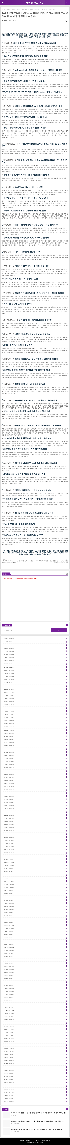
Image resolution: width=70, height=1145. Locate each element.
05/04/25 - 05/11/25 (35, 796)
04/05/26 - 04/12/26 (35, 645)
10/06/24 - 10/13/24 (35, 890)
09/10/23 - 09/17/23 (35, 1067)
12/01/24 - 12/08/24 (35, 865)
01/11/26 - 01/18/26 (35, 683)
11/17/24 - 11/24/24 (35, 872)
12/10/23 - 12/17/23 (35, 1026)
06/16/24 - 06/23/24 (35, 941)
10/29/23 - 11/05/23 (35, 1045)
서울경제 (38, 37)
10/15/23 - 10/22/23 (35, 1051)
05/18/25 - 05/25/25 (35, 790)
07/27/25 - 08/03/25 (35, 758)
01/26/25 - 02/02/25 (35, 840)
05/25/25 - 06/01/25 (35, 787)
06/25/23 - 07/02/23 (35, 1101)
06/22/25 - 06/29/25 (35, 774)
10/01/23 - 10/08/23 (35, 1057)
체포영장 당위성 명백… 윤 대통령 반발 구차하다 (23, 534)
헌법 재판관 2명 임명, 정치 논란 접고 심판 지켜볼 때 (25, 127)
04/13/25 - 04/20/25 (35, 805)
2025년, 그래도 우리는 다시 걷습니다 (30, 187)
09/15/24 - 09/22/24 (35, 900)
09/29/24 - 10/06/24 (35, 894)
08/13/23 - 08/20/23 (35, 1079)
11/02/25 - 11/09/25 (35, 714)
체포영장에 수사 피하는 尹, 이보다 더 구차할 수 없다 (25, 197)
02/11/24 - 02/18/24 (35, 998)
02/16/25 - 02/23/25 (35, 831)
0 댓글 (66, 574)
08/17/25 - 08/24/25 (35, 749)
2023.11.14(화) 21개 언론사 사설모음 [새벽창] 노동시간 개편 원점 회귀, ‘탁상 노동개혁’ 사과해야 (36, 1129)
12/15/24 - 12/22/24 (35, 859)
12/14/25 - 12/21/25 (35, 695)
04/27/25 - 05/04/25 (35, 799)
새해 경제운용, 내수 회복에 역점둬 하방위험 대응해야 (26, 174)
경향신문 (10, 35)
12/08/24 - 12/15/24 (35, 862)
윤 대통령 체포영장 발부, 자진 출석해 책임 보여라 (36, 400)
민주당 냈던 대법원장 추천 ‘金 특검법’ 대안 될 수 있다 (26, 117)
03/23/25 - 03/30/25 (35, 815)
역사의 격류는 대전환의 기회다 (28, 251)
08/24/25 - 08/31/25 (35, 746)
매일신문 (38, 35)
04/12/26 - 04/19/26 (35, 642)
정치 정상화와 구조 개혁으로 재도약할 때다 (33, 490)
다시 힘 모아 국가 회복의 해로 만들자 (19, 524)
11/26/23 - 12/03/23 (35, 1032)
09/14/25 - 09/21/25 (35, 736)
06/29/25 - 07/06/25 (35, 771)
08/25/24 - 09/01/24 (35, 909)
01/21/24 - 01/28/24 (35, 1007)
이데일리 (54, 35)
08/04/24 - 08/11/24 (35, 919)
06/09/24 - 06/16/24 (35, 944)
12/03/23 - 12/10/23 (35, 1029)
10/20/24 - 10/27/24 (35, 884)
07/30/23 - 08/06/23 (35, 1086)
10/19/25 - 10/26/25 (35, 720)
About (28, 1140)
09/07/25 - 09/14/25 (35, 739)
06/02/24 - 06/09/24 (35, 947)
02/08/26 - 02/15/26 (35, 670)
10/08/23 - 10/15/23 (35, 1054)
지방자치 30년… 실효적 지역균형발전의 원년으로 (24, 474)
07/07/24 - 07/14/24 (35, 931)
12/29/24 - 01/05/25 (35, 853)
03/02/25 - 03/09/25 (35, 824)
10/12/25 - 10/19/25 (35, 724)
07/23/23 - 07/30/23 (35, 1089)
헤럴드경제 (42, 33)
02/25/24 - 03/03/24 (35, 991)
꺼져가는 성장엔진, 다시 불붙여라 (17, 303)
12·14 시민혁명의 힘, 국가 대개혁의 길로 (20, 278)
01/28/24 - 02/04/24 (35, 1004)
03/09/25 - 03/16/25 (35, 821)
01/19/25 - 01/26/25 (35, 843)
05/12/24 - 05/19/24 (35, 957)
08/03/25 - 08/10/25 (35, 755)
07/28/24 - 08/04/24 (35, 922)
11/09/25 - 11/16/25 (35, 711)
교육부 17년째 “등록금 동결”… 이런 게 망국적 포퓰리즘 (38, 70)
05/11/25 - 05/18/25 (35, 793)
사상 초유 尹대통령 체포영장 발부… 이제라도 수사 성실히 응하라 (34, 145)
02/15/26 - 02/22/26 (35, 667)
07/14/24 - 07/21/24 (35, 928)
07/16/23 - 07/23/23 (35, 1092)
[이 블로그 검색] (27, 630)
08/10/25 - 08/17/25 (35, 752)
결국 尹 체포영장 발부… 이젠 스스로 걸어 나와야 (24, 81)
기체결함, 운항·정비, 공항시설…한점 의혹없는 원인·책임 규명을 (34, 161)
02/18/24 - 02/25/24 (35, 994)
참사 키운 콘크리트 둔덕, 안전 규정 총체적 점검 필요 (25, 56)
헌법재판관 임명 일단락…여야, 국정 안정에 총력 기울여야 (39, 293)
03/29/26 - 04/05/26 (35, 648)
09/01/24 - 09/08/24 (35, 906)
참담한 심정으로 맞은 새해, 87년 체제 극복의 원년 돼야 (26, 411)
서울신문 (51, 33)
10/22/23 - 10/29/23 (35, 1048)
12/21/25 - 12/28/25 (35, 692)
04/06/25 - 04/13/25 (35, 809)
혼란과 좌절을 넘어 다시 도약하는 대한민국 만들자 (36, 359)
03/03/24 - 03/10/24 (35, 988)
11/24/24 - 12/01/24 (35, 868)
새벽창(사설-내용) (35, 2)
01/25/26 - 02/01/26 (35, 676)
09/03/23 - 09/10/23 (35, 1070)
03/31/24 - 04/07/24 (35, 975)
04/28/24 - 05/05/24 (35, 963)
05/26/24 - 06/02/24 (35, 950)
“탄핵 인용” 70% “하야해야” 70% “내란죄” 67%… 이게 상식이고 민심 (32, 91)
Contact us (36, 1140)
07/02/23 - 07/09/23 (35, 1098)
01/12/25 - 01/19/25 (35, 846)
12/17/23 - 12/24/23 (35, 1023)
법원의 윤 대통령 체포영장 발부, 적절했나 (32, 334)
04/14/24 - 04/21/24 (35, 969)
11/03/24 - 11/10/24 (35, 878)
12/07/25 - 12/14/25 (35, 698)
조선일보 (22, 33)
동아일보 (13, 33)
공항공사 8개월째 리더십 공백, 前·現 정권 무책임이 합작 (38, 106)
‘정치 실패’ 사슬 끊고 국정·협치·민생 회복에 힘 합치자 (26, 237)
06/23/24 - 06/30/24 (35, 938)
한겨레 (6, 33)
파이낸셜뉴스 (28, 35)
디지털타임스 (32, 33)
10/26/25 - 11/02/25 (35, 717)
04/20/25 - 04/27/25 (35, 802)
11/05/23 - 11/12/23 (35, 1042)
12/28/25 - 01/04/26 (35, 689)
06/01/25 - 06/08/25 (35, 783)
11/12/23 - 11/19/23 (35, 1038)
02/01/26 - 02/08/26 (35, 673)
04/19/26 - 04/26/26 (35, 638)
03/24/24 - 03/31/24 (35, 979)
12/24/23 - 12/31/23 (35, 1020)
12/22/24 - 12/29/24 (35, 856)
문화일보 (22, 37)
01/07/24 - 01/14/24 (35, 1013)
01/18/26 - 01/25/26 (35, 679)
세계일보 (46, 35)
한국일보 (46, 37)
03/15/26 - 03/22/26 (35, 654)
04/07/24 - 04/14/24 (35, 972)
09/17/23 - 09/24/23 (35, 1064)
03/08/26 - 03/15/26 (35, 657)
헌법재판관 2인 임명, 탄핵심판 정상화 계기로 (34, 513)
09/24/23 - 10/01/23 (35, 1061)
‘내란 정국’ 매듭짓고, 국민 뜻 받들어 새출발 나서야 (34, 43)
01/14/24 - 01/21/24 (35, 1010)
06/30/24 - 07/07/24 (35, 935)
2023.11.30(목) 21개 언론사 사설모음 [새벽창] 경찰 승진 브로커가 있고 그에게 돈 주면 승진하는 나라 (37, 1121)
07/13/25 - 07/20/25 (35, 764)
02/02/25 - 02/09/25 (35, 837)
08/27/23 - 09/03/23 (35, 1073)
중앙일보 (63, 35)
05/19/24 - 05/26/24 (35, 953)
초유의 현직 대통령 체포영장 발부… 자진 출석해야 (36, 224)
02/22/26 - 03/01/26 (35, 664)
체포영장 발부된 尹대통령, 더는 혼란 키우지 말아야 (25, 449)
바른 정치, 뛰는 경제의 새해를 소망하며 (35, 320)
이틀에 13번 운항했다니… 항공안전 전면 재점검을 (24, 210)
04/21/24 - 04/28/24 (35, 966)
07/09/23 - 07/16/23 (35, 1095)
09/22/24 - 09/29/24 (35, 897)
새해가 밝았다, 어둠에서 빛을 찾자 (18, 345)
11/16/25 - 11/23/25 (35, 708)
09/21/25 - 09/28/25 (35, 733)
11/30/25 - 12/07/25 (35, 701)
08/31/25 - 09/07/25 (35, 742)
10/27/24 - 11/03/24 (35, 881)
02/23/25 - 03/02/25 (35, 827)
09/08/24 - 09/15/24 (35, 903)
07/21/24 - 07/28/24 (35, 925)
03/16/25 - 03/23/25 (35, 818)
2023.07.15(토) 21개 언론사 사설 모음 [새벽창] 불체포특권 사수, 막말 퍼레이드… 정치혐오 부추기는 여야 (38, 1113)
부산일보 (30, 37)
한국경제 (18, 35)
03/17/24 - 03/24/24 (35, 982)
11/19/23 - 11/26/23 (35, 1035)
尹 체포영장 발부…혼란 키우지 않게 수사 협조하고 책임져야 (28, 499)
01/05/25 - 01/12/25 (35, 850)
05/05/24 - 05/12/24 (35, 960)
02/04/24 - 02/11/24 (35, 1001)
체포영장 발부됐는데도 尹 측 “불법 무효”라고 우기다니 (26, 370)
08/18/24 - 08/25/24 (35, 913)
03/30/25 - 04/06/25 (35, 812)
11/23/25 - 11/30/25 (35, 705)
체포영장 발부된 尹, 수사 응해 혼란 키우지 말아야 (36, 463)
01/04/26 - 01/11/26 (35, 686)
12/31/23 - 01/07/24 (35, 1016)
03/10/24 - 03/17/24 (35, 985)
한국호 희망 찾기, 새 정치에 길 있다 (30, 384)
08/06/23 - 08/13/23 (35, 1083)
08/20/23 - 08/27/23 (35, 1076)
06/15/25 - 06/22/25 (35, 777)
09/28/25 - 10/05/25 (35, 730)
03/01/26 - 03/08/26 (35, 661)
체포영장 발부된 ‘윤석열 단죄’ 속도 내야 (32, 266)
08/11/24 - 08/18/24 (35, 916)
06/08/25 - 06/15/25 (35, 780)
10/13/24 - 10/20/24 (35, 887)
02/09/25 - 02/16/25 (35, 834)
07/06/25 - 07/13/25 (35, 768)
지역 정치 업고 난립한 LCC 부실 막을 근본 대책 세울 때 (38, 425)
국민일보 (59, 33)
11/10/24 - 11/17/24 (35, 875)
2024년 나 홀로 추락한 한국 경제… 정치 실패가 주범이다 (27, 438)
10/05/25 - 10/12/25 (35, 727)
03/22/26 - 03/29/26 (35, 651)
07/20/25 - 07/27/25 (35, 761)
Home (22, 1140)
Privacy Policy (46, 1140)
